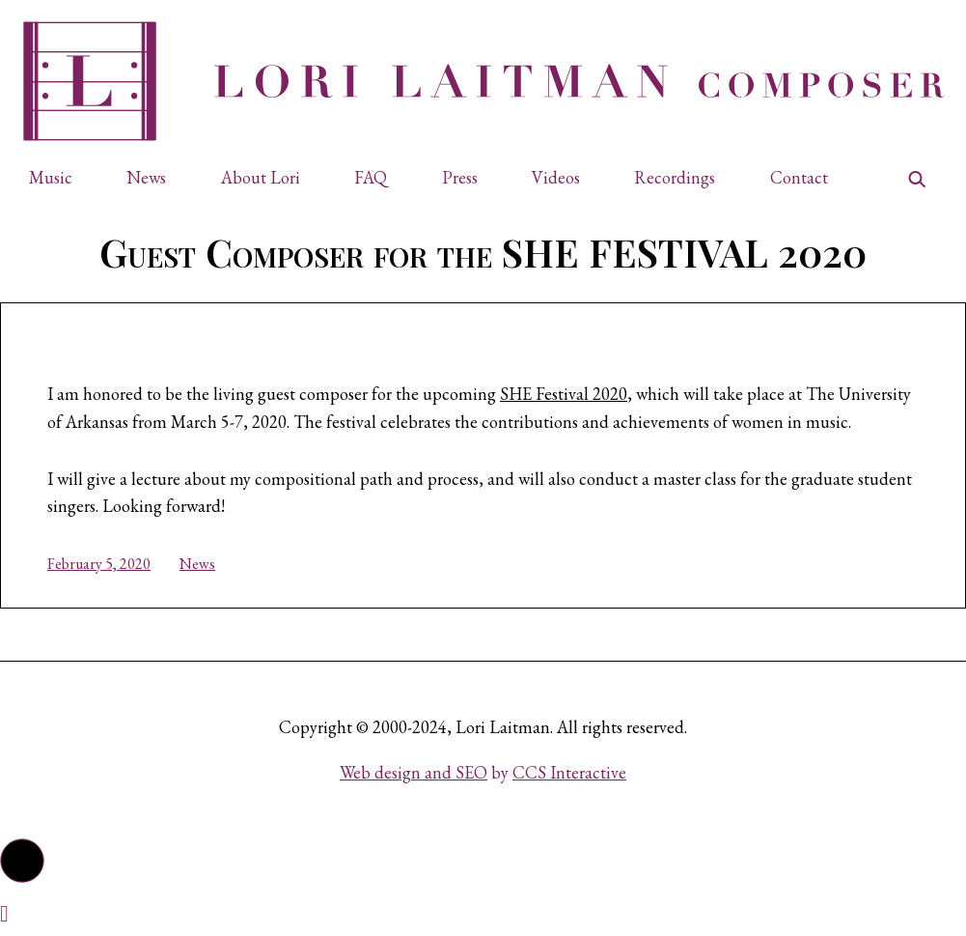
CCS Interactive (569, 772)
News (197, 563)
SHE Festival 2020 (563, 394)
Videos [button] (556, 177)
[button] (59, 178)
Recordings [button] (674, 177)
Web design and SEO (413, 772)
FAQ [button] (370, 177)
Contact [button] (799, 177)
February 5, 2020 (99, 563)
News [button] (146, 177)
